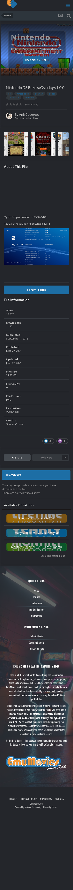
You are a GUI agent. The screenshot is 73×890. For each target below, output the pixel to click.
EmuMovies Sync (36, 649)
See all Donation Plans (53, 555)
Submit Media (36, 636)
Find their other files (26, 118)
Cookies (59, 798)
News (36, 590)
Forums (36, 597)
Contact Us (36, 616)
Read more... (36, 60)
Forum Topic (36, 290)
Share (17, 457)
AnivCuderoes (29, 114)
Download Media (36, 642)
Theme (13, 798)
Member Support (36, 609)
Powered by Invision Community (28, 807)
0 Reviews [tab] (13, 475)
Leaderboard (36, 603)
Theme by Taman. (50, 807)
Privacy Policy (29, 798)
